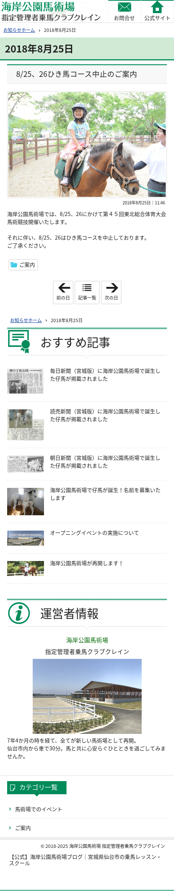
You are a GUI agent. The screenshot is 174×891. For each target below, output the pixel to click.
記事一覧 (87, 297)
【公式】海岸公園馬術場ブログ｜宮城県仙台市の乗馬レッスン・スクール (85, 860)
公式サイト (157, 17)
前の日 (64, 292)
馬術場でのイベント (38, 809)
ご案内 (27, 264)
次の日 (112, 292)
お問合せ (124, 17)
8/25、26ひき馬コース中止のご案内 (76, 73)
